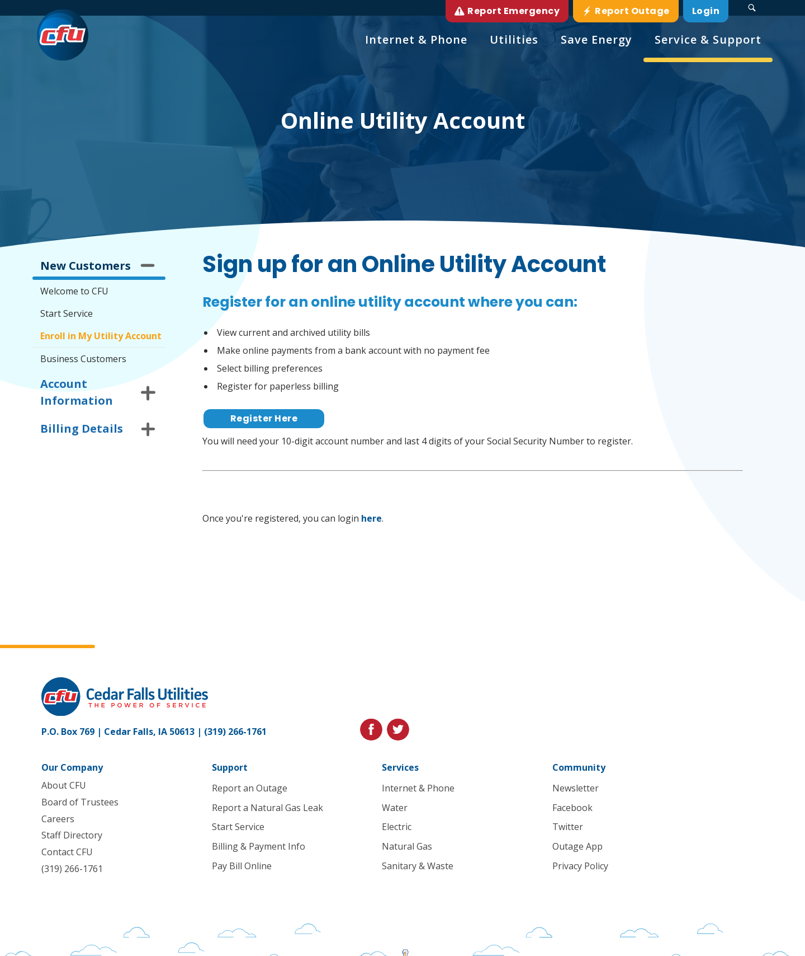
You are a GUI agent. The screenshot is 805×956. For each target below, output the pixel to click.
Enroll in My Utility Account (101, 336)
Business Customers (83, 359)
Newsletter (575, 788)
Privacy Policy (580, 866)
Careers (57, 819)
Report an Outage (249, 788)
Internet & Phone (418, 788)
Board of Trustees (80, 802)
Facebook (572, 808)
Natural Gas (407, 847)
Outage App (577, 847)
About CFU (63, 785)
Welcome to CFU (74, 291)
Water (395, 808)
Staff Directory (71, 836)
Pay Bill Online (241, 866)
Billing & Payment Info (258, 847)
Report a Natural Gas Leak (267, 808)
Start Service (66, 313)
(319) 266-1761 (235, 731)
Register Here (264, 418)
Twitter (567, 827)
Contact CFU (67, 852)
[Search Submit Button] (752, 8)
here (371, 518)
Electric (396, 827)
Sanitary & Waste (417, 866)
